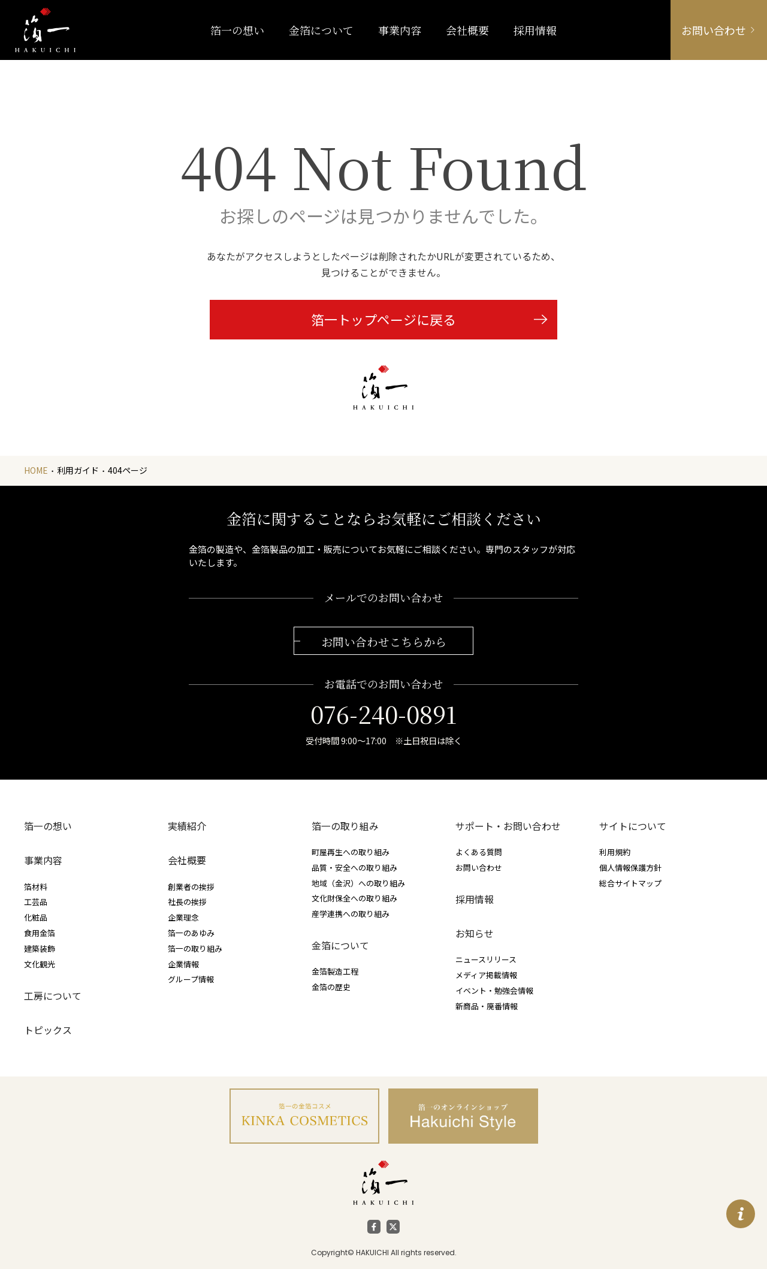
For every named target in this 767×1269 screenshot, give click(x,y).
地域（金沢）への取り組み (358, 883)
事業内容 (399, 30)
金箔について (340, 945)
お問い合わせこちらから (383, 641)
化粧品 (35, 917)
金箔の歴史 (331, 987)
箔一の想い (48, 826)
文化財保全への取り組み (354, 898)
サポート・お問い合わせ (508, 826)
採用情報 (474, 899)
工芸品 (35, 901)
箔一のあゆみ (191, 933)
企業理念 (183, 917)
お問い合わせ (478, 867)
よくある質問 (478, 852)
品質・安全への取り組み (354, 867)
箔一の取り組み (195, 948)
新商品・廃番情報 (486, 1006)
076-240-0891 (383, 714)
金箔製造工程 (335, 971)
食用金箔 (39, 933)
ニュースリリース (486, 959)
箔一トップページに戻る (383, 319)
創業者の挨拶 (191, 886)
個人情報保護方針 (630, 867)
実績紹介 (187, 826)
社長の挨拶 (187, 901)
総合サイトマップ (630, 883)
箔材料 (35, 886)
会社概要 (187, 860)
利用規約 (614, 852)
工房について (52, 996)
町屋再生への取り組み (350, 852)
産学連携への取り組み (350, 913)
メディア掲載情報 (486, 975)
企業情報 (183, 964)
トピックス (48, 1030)
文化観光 (39, 964)
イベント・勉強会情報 (494, 990)
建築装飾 (39, 948)
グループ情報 (191, 979)
